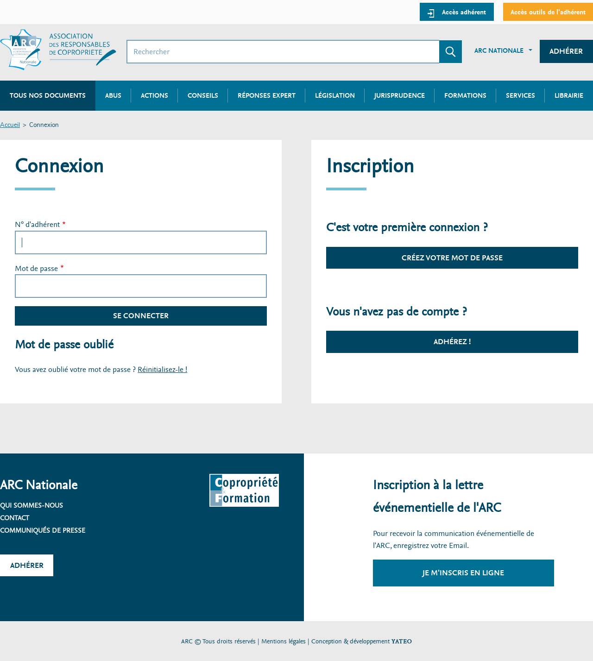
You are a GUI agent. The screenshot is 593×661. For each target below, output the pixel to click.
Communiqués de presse (42, 530)
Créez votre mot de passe (452, 258)
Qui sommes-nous (31, 505)
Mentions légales (283, 641)
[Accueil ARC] (58, 49)
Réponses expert (267, 95)
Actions (154, 95)
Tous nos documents (48, 95)
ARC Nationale (499, 50)
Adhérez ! (452, 341)
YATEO (401, 641)
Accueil (10, 125)
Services (520, 95)
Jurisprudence (399, 95)
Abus (113, 95)
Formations (465, 95)
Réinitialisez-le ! (162, 369)
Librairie (569, 95)
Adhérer (566, 51)
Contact (14, 518)
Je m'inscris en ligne (463, 573)
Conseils (203, 95)
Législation (335, 95)
